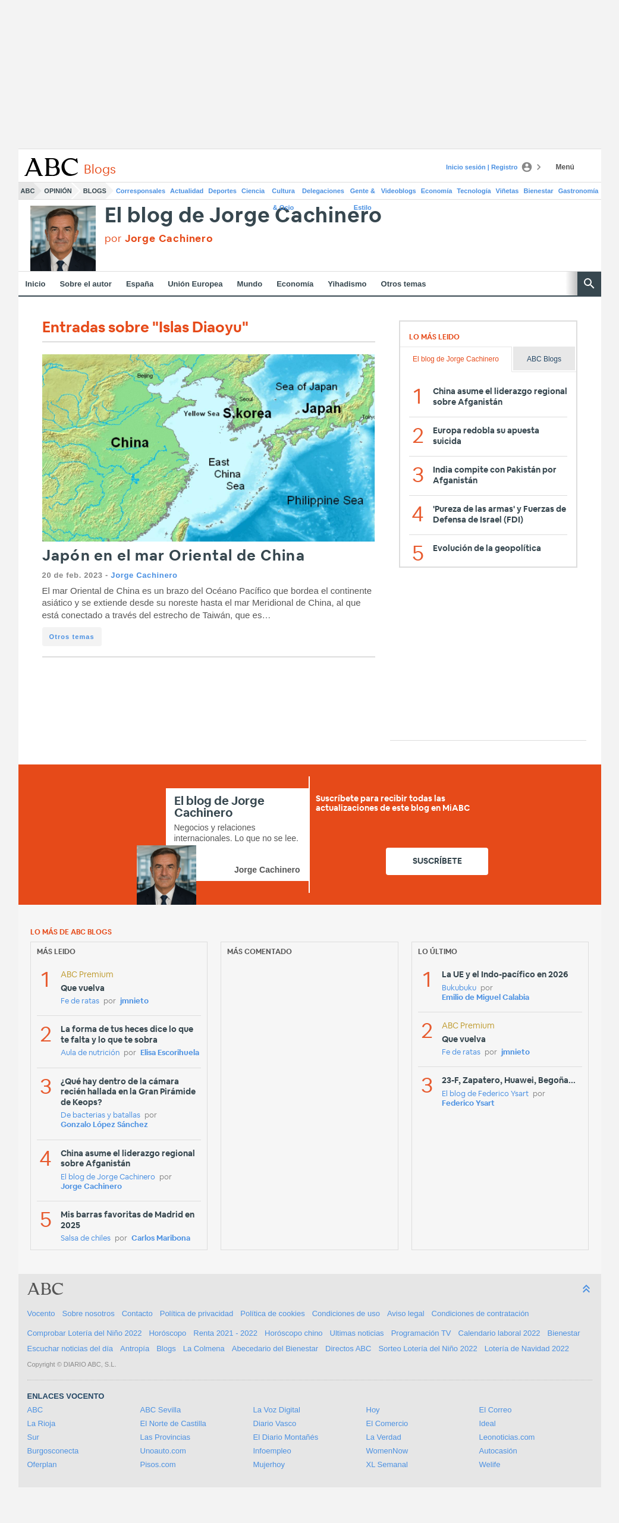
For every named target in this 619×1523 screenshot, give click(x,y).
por (159, 239)
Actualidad (186, 190)
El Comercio (387, 1423)
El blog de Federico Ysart (485, 1094)
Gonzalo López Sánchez (104, 1125)
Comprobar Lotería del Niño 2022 (84, 1333)
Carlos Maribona (160, 1238)
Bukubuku (459, 988)
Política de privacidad (197, 1313)
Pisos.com (158, 1464)
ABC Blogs (544, 359)
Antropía (134, 1348)
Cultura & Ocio (283, 193)
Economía (437, 190)
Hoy (373, 1410)
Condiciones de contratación (480, 1313)
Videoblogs (398, 190)
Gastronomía (578, 190)
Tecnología (474, 190)
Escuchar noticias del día (70, 1348)
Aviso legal (406, 1313)
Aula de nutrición (90, 1053)
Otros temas (403, 283)
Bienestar (539, 190)
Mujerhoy (269, 1464)
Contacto (137, 1313)
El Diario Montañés (286, 1437)
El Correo (495, 1410)
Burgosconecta (53, 1451)
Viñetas (507, 190)
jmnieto (134, 1001)
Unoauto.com (163, 1451)
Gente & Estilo (362, 193)
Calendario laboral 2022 (499, 1333)
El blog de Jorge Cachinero (244, 216)
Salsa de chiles (86, 1238)
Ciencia (253, 190)
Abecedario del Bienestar (275, 1348)
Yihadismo (347, 283)
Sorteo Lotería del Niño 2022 (427, 1348)
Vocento (41, 1313)
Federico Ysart (468, 1103)
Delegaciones (323, 190)
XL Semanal (387, 1464)
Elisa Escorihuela (169, 1053)
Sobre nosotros (88, 1313)
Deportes (222, 190)
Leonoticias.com (507, 1437)
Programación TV (421, 1333)
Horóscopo (167, 1333)
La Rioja (41, 1423)
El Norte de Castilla (173, 1423)
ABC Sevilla (160, 1410)
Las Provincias (165, 1437)
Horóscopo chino (294, 1333)
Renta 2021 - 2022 (225, 1333)
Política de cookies (272, 1313)
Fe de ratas (80, 1001)
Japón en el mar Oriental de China (173, 556)
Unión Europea (195, 283)
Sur (33, 1437)
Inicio (36, 283)
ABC (28, 190)
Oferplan (42, 1464)
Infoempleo (272, 1451)
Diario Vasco (275, 1423)
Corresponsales (140, 190)
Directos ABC (348, 1348)
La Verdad (383, 1437)
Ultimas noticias (357, 1333)
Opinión (57, 190)
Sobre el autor (85, 283)
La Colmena (204, 1348)
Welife (490, 1464)
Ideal (487, 1423)
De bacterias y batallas (100, 1115)
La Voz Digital (277, 1410)
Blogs (94, 190)
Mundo (250, 283)
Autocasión (498, 1451)
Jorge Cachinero (144, 575)
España (139, 283)
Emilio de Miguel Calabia (485, 998)
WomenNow (387, 1451)
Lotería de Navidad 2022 (527, 1348)
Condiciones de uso (346, 1313)
